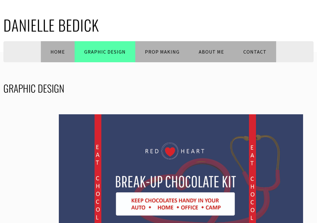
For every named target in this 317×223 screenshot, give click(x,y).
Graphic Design (105, 52)
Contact (255, 52)
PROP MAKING (162, 52)
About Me (211, 52)
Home (57, 52)
